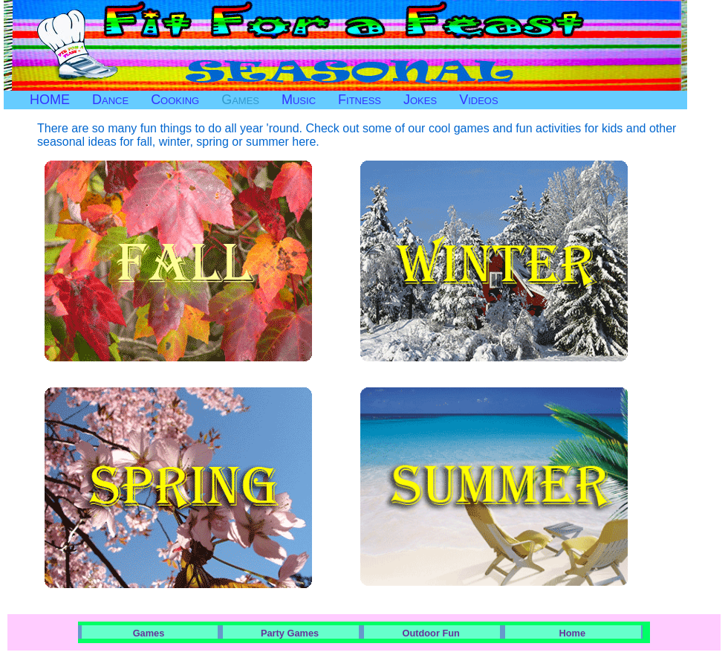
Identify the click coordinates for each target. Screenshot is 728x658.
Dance (110, 99)
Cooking (175, 99)
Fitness (359, 99)
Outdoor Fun (430, 633)
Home (572, 633)
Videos (478, 99)
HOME (50, 99)
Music (299, 99)
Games (240, 99)
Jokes (420, 99)
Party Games (290, 633)
